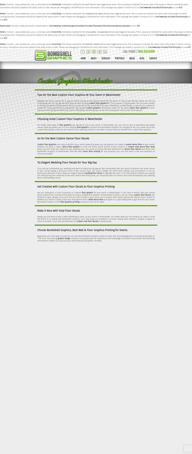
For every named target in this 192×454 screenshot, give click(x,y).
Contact (153, 58)
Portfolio (119, 58)
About (94, 58)
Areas (132, 58)
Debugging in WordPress (70, 7)
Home (83, 58)
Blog (142, 58)
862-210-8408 (146, 51)
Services (106, 58)
